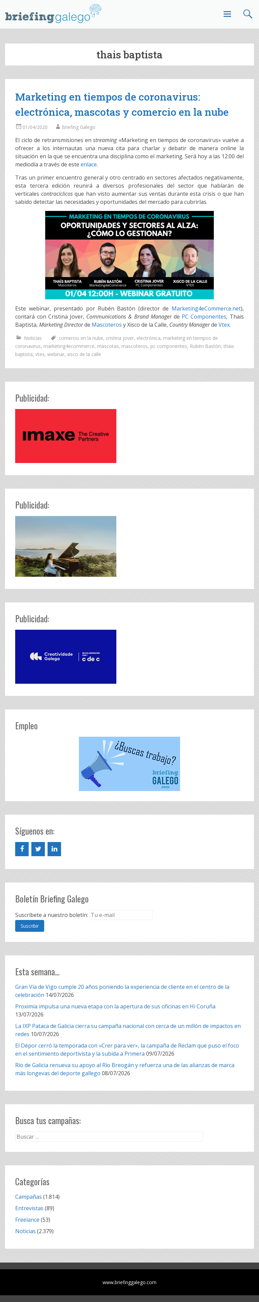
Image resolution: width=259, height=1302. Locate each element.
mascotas (108, 346)
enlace (89, 164)
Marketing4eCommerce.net (206, 308)
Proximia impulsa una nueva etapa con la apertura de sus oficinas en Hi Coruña (115, 1006)
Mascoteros (107, 324)
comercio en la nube (81, 338)
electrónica (149, 338)
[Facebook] (22, 849)
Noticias (33, 338)
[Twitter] (38, 849)
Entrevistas (29, 1208)
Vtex (224, 324)
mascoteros (134, 346)
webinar (55, 354)
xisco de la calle (84, 354)
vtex (40, 354)
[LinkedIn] (54, 849)
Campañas (28, 1196)
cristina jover (120, 338)
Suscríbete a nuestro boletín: (51, 915)
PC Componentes (204, 316)
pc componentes (168, 346)
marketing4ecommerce (69, 346)
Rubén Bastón (205, 346)
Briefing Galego (78, 127)
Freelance (27, 1219)
